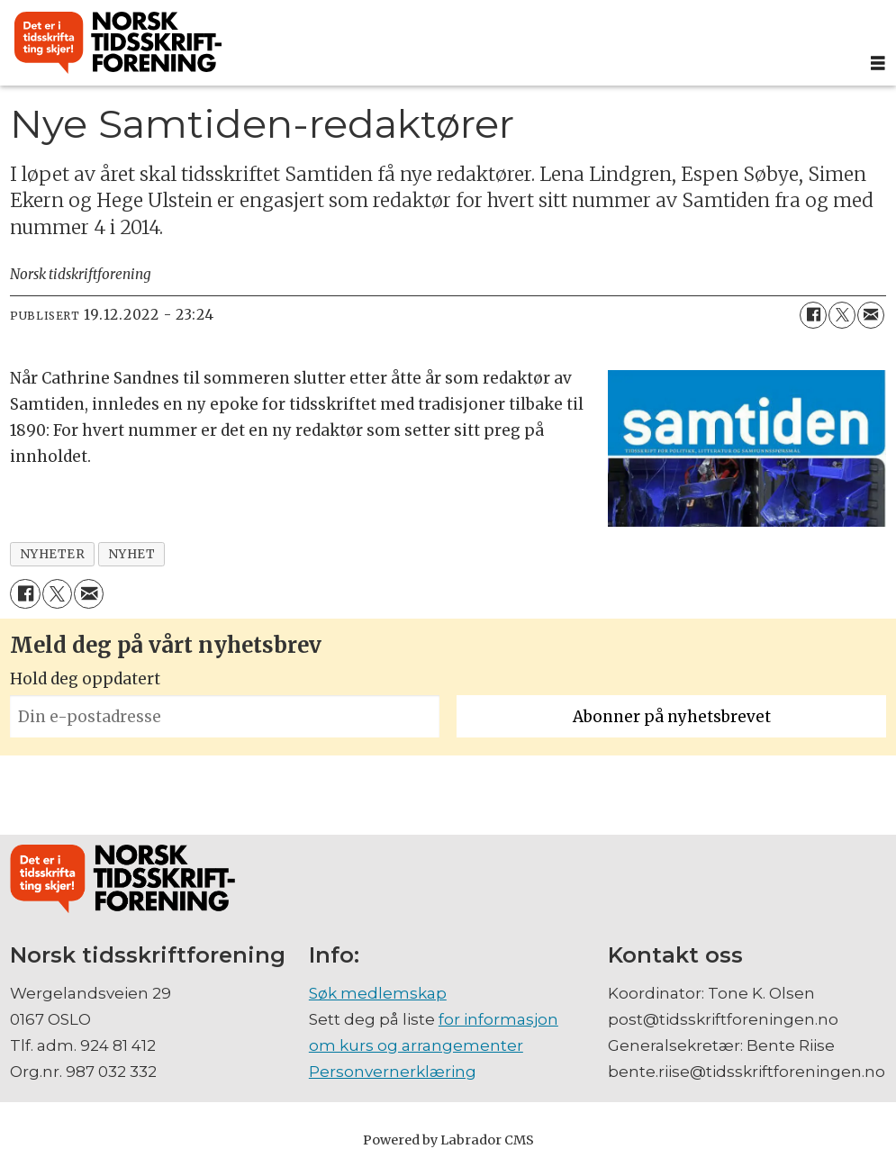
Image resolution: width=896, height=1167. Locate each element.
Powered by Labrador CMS (448, 1140)
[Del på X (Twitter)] (841, 315)
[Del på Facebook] (813, 315)
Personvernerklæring (392, 1072)
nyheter (53, 554)
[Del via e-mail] (870, 315)
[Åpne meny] (878, 63)
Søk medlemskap (378, 993)
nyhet (132, 554)
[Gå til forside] (118, 43)
